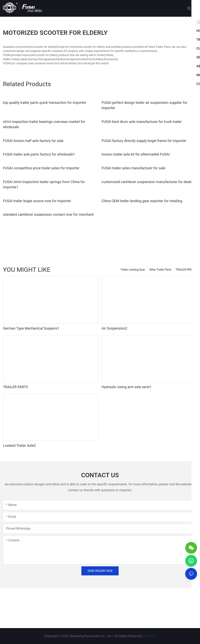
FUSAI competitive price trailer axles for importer (41, 168)
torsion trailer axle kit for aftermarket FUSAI (136, 154)
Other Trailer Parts (160, 269)
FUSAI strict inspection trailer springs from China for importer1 (44, 184)
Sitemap (150, 636)
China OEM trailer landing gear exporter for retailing (142, 201)
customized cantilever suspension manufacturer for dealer (147, 182)
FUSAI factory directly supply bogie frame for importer (144, 141)
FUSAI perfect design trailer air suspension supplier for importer (144, 105)
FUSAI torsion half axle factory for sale (33, 141)
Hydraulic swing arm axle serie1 (127, 387)
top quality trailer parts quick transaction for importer (44, 102)
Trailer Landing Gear (132, 269)
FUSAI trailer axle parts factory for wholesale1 (39, 154)
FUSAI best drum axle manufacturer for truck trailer (142, 122)
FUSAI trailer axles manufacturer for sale (133, 168)
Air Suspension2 (114, 328)
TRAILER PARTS (185, 269)
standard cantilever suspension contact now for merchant (48, 214)
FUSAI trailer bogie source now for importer (37, 201)
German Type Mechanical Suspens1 (31, 328)
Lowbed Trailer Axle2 (19, 445)
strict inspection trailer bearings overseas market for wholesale (44, 124)
